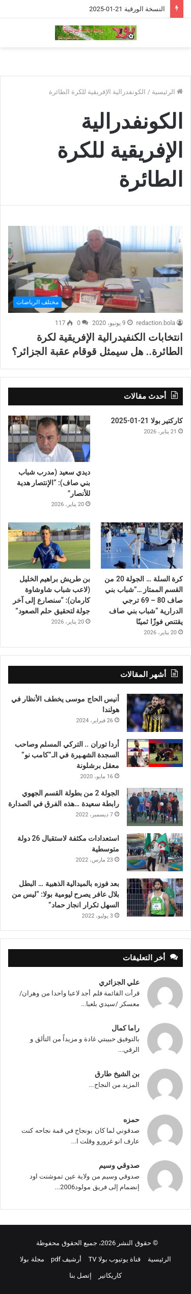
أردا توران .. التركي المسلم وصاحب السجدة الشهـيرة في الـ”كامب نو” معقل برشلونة (67, 755)
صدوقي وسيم (119, 1165)
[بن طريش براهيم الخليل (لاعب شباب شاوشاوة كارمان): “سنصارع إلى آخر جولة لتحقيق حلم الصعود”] (49, 545)
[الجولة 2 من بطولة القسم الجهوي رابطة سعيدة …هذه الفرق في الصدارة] (155, 807)
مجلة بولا (32, 1259)
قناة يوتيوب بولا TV (115, 1259)
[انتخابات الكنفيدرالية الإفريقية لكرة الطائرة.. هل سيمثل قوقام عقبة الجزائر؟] (95, 269)
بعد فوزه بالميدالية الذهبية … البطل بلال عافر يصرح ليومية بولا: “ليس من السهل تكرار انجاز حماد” (65, 894)
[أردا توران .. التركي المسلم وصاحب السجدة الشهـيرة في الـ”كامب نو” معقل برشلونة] (155, 753)
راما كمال (126, 1028)
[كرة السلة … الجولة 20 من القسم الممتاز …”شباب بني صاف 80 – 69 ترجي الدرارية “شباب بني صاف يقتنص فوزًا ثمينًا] (142, 545)
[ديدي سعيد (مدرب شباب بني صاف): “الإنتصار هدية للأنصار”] (49, 439)
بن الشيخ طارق (117, 1074)
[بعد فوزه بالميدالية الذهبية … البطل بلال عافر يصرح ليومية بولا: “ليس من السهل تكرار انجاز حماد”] (155, 897)
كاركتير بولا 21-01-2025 (147, 421)
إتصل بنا (80, 1275)
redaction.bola (156, 323)
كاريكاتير (110, 1275)
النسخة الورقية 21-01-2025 (127, 9)
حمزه (131, 1119)
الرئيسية (167, 92)
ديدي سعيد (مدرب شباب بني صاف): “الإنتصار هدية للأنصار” (54, 482)
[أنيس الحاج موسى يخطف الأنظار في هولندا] (155, 713)
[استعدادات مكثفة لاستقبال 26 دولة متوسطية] (155, 852)
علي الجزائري (119, 982)
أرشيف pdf (66, 1259)
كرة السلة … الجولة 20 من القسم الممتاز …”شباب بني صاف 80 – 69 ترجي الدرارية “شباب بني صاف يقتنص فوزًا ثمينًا (143, 600)
